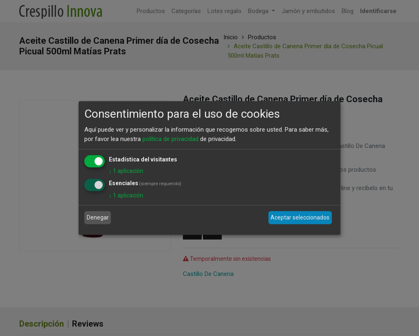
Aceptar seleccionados (299, 217)
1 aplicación (126, 171)
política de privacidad (170, 138)
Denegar (98, 217)
